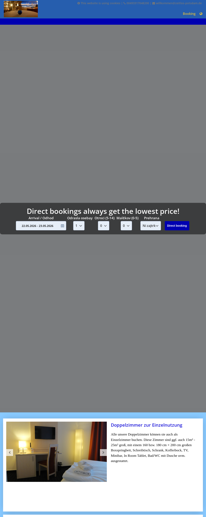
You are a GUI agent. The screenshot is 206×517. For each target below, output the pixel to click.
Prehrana (151, 218)
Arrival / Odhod (41, 218)
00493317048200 (136, 3)
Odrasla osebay (80, 218)
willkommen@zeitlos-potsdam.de (177, 3)
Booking (189, 13)
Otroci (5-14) (104, 218)
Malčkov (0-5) (127, 218)
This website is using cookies (98, 3)
